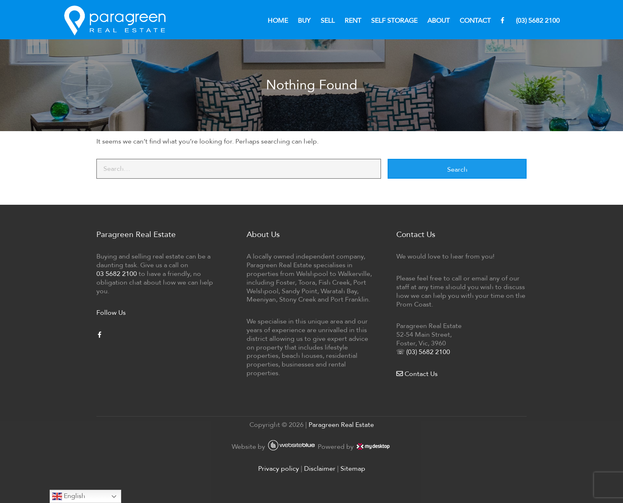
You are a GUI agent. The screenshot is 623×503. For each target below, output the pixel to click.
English (68, 496)
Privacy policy (278, 468)
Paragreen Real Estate (341, 425)
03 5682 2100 (116, 274)
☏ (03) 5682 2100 (423, 352)
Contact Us (417, 374)
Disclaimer (319, 468)
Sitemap (352, 468)
